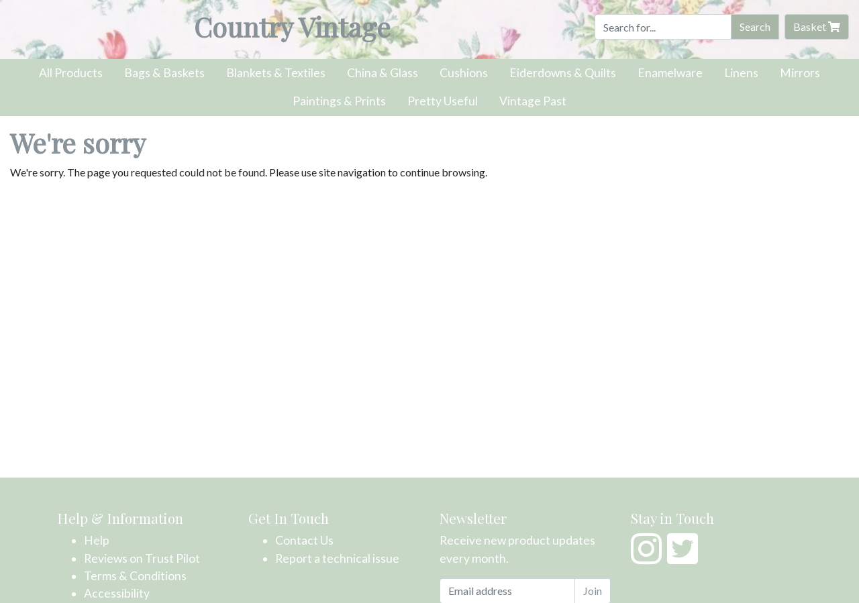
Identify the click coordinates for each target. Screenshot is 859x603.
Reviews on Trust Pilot (142, 558)
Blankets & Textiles (275, 73)
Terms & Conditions (135, 576)
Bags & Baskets (164, 73)
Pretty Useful (442, 101)
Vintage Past (532, 101)
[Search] (663, 27)
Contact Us (304, 540)
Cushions (464, 73)
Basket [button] (816, 26)
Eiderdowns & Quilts (562, 73)
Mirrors (800, 73)
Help (96, 540)
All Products (71, 73)
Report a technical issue (337, 558)
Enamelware (670, 73)
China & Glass (382, 73)
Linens (741, 73)
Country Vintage (292, 26)
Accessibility (117, 593)
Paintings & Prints (339, 101)
